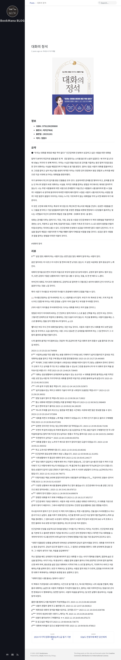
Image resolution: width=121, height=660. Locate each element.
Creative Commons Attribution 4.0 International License (94, 654)
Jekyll (41, 655)
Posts (32, 2)
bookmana (44, 653)
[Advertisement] (12, 61)
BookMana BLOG (12, 20)
